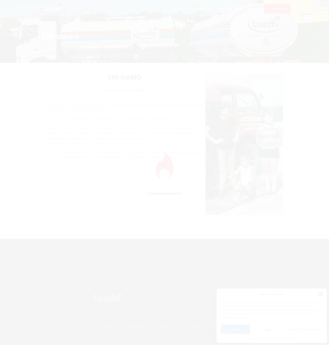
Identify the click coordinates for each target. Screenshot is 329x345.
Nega (267, 329)
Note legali (166, 327)
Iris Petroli (277, 9)
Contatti (255, 9)
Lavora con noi (230, 9)
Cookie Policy (255, 338)
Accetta (235, 329)
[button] (321, 294)
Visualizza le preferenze (303, 329)
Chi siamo (177, 9)
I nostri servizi (202, 9)
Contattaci (192, 327)
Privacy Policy (138, 327)
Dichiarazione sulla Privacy (280, 338)
